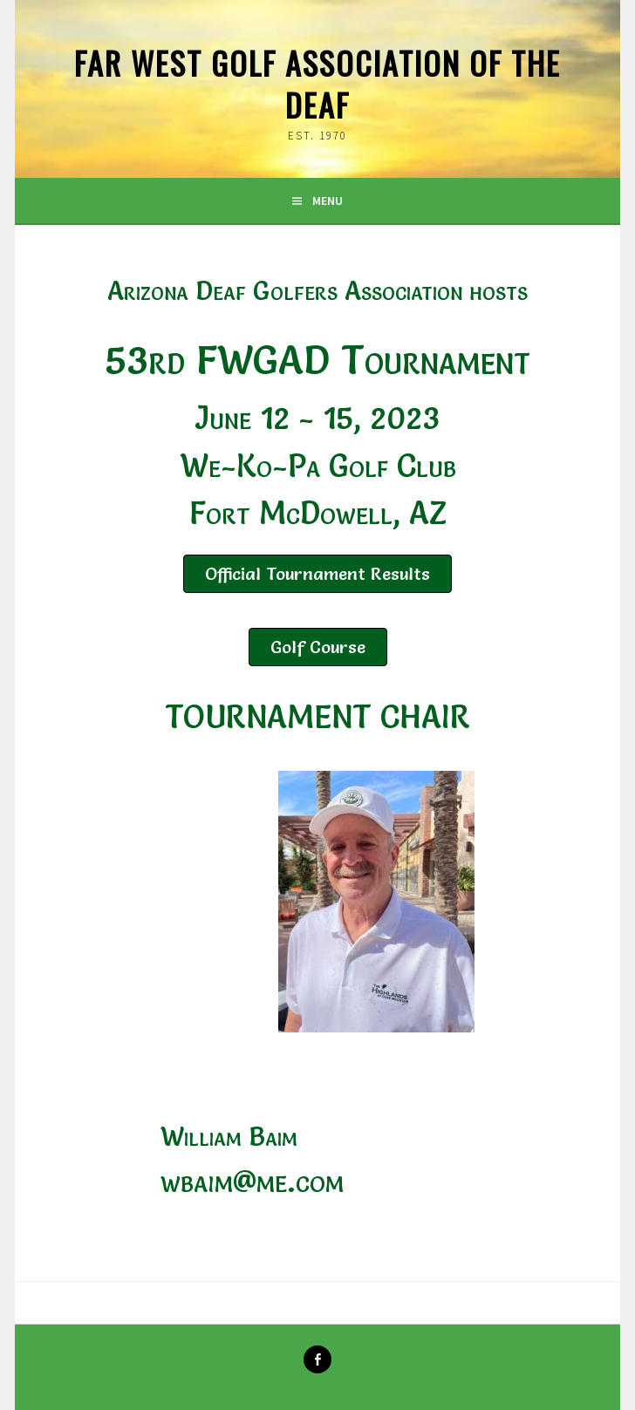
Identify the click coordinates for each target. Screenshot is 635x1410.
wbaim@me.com (252, 1181)
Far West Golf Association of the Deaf (317, 83)
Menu (327, 200)
